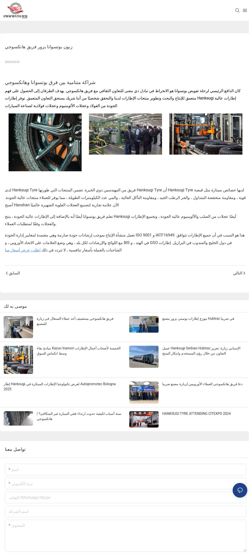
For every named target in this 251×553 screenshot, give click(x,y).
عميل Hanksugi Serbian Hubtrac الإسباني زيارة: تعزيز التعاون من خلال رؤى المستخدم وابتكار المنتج (201, 350)
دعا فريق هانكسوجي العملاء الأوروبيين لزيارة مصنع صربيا (202, 384)
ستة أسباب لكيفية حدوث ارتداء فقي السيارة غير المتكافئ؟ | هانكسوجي (79, 416)
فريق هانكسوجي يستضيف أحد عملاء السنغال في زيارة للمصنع (75, 321)
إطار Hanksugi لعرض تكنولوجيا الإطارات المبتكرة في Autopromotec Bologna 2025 (60, 386)
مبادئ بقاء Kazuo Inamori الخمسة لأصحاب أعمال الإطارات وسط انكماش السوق (79, 350)
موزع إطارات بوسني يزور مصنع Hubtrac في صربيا (198, 318)
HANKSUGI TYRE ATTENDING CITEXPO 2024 (196, 414)
